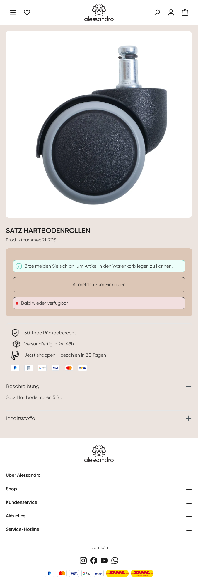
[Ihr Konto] (171, 12)
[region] (99, 121)
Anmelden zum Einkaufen (99, 284)
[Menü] (13, 12)
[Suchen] (157, 12)
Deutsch (99, 547)
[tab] (99, 386)
